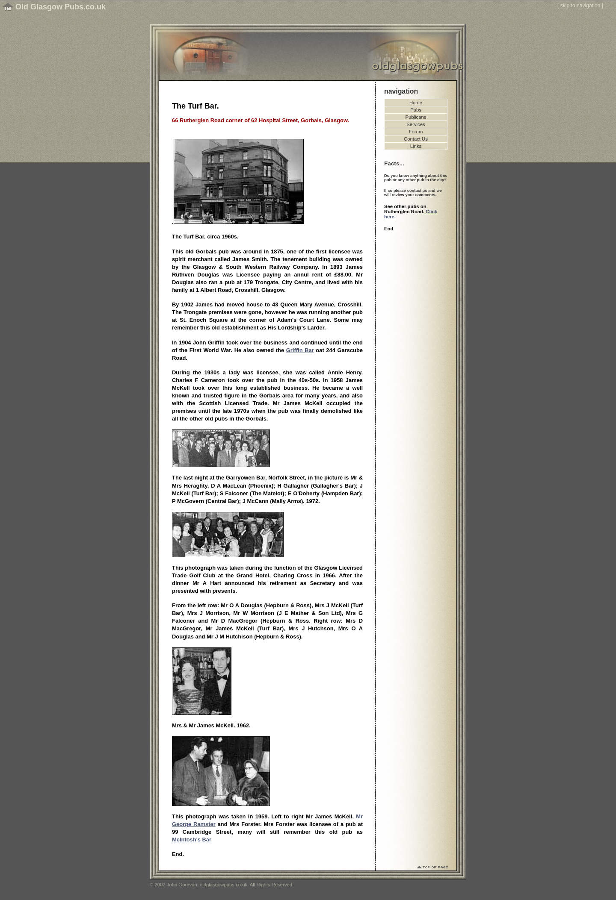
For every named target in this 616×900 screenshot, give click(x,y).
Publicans (416, 117)
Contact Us (416, 138)
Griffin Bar (300, 350)
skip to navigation (580, 6)
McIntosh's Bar (191, 839)
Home (415, 102)
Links (415, 146)
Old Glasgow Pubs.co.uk (60, 7)
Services (415, 124)
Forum (416, 131)
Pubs (415, 109)
